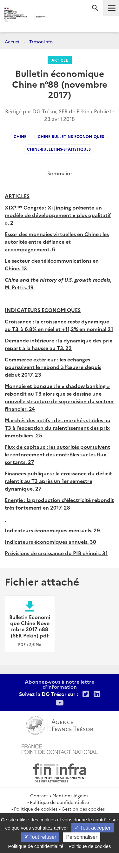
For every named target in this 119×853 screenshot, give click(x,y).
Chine (20, 136)
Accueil (13, 41)
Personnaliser (81, 837)
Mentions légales (70, 795)
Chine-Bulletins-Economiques (71, 136)
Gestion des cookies (83, 809)
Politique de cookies (35, 809)
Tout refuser (40, 837)
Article (59, 60)
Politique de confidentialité (59, 802)
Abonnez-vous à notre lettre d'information (59, 684)
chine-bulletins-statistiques (59, 149)
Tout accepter (92, 828)
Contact (39, 795)
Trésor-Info (41, 41)
